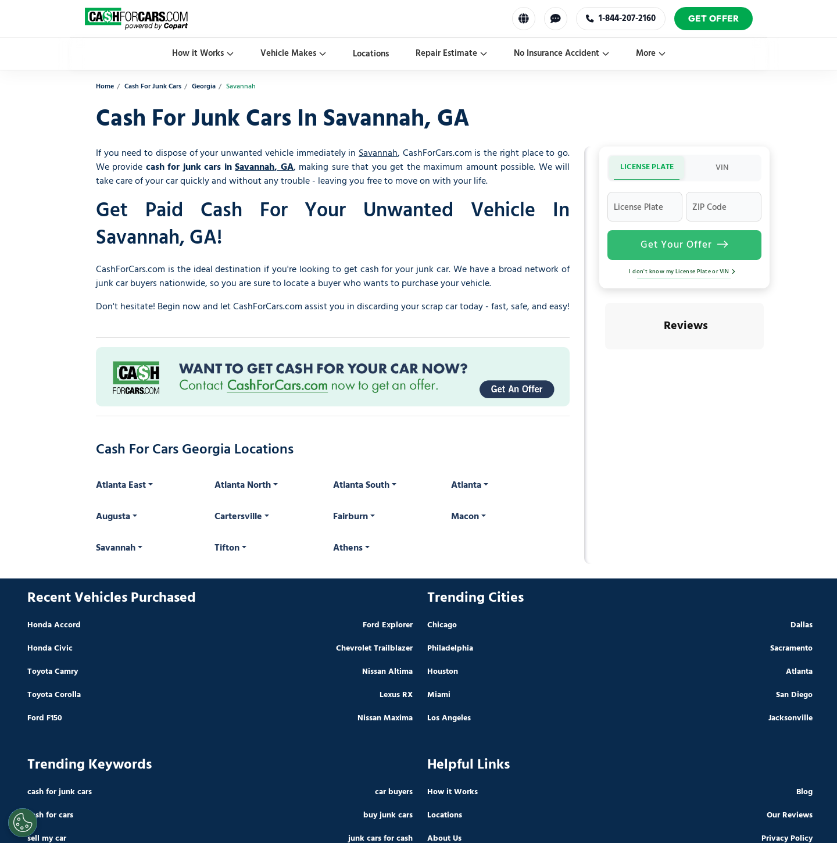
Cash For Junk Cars (152, 87)
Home (105, 87)
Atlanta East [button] (121, 485)
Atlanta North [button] (242, 485)
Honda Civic (50, 648)
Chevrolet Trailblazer (374, 648)
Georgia (204, 87)
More (651, 53)
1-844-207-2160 (621, 19)
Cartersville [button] (238, 516)
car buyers (394, 792)
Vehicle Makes (293, 53)
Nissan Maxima (385, 718)
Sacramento (791, 648)
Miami (438, 695)
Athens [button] (348, 548)
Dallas (802, 625)
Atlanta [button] (466, 485)
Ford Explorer (388, 625)
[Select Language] (523, 18)
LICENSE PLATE (647, 167)
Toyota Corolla (54, 695)
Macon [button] (465, 516)
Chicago (442, 625)
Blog (804, 792)
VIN (722, 167)
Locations (371, 54)
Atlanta (799, 672)
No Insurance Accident (561, 53)
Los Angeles (449, 718)
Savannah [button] (115, 548)
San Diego (794, 695)
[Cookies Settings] (22, 822)
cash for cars (50, 815)
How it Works (203, 53)
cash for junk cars (59, 792)
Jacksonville (790, 718)
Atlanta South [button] (361, 485)
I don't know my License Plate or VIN (684, 271)
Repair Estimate (451, 53)
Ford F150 (44, 718)
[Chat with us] (555, 18)
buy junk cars (388, 815)
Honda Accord (54, 625)
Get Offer (713, 18)
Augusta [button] (113, 516)
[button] (605, 361)
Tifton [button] (226, 548)
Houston (442, 672)
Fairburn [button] (350, 516)
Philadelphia (450, 648)
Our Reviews (790, 815)
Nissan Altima (387, 672)
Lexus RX (396, 695)
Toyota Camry (52, 672)
